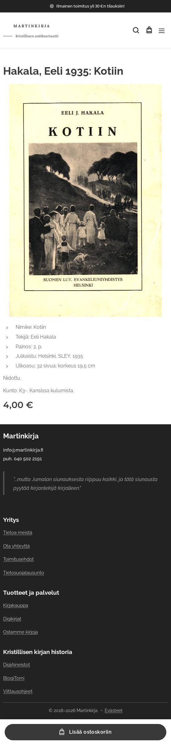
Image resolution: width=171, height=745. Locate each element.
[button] (136, 30)
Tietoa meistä (17, 533)
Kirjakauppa (15, 605)
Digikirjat (12, 619)
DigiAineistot (16, 665)
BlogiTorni (13, 678)
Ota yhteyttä (16, 546)
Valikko (161, 30)
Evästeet (114, 710)
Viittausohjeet (18, 691)
